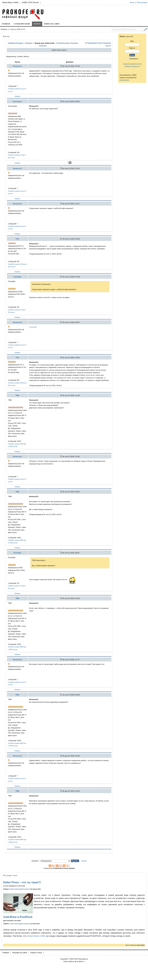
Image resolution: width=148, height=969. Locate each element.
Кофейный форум (15, 43)
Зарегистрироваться (132, 64)
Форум (37, 24)
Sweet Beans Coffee (10, 2)
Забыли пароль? (132, 66)
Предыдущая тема (94, 43)
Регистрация (142, 2)
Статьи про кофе (22, 24)
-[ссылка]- (33, 327)
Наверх (17, 96)
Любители (13, 889)
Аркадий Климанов (23, 889)
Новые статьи (36, 953)
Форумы (29, 43)
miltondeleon (124, 80)
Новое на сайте (52, 24)
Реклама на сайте (19, 953)
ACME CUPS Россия (30, 2)
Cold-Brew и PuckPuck (17, 917)
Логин (132, 2)
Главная (6, 24)
